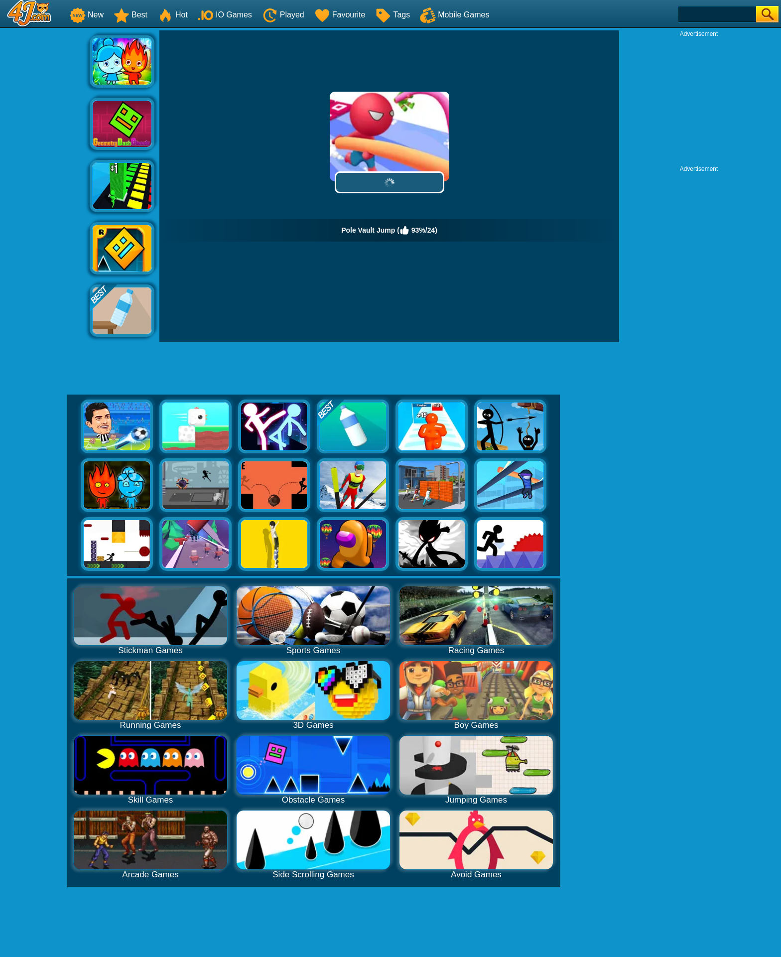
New (87, 14)
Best (130, 14)
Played (283, 14)
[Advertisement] (45, 179)
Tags (392, 14)
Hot (172, 14)
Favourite (340, 14)
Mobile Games (454, 14)
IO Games (225, 14)
